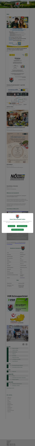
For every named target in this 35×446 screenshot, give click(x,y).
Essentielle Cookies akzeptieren (17, 229)
